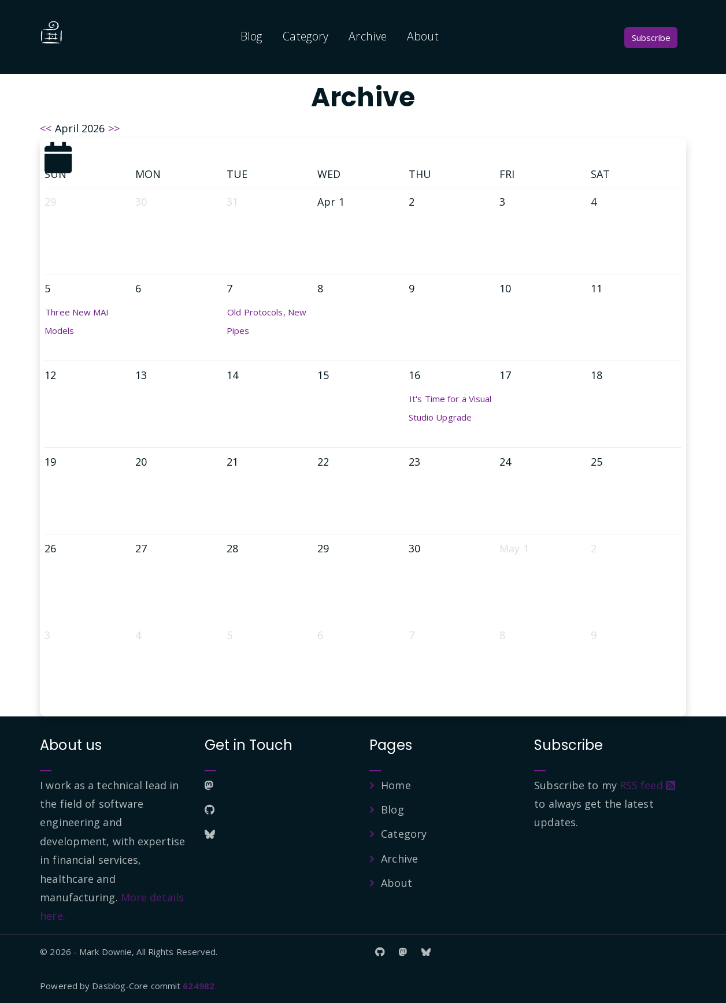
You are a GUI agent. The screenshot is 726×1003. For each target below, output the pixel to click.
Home (395, 785)
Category (305, 36)
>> (114, 128)
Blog (251, 36)
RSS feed (647, 785)
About (423, 36)
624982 (198, 985)
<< (45, 128)
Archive (368, 36)
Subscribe (651, 37)
